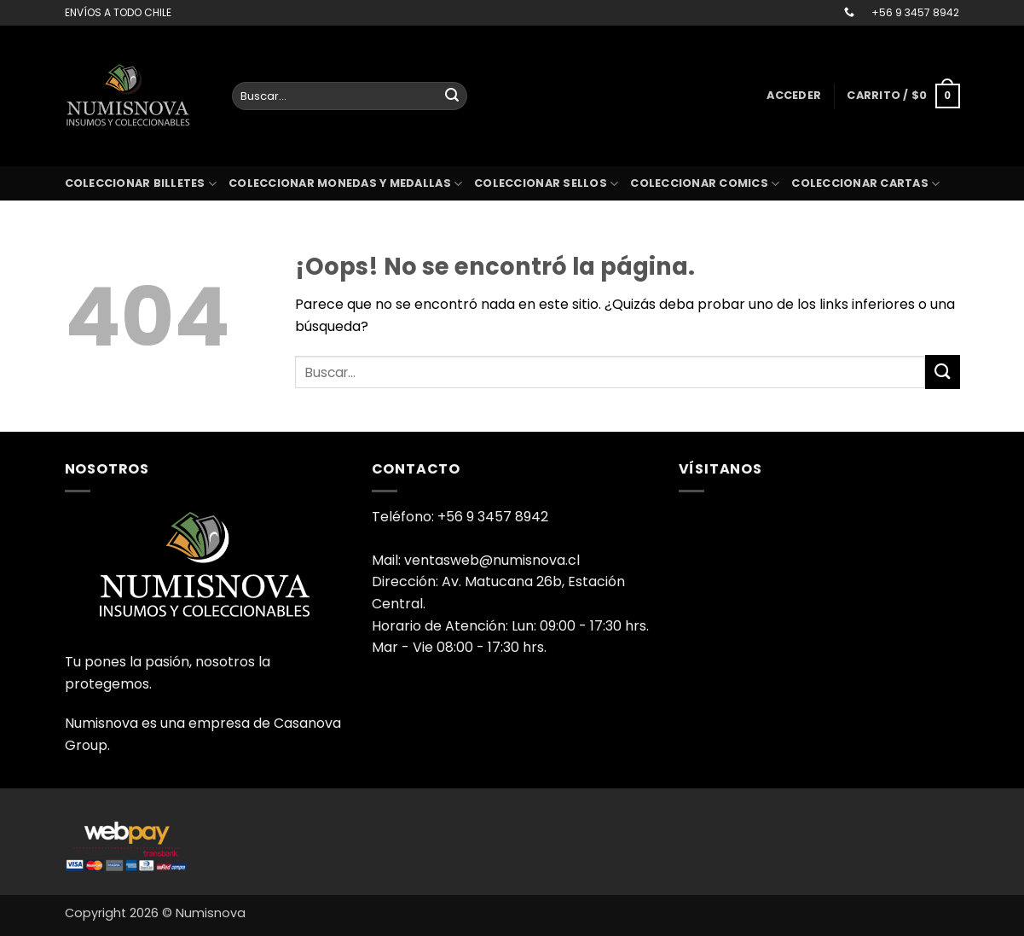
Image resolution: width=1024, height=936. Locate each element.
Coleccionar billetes (141, 184)
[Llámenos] (849, 13)
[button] (794, 95)
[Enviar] (451, 96)
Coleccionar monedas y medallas (345, 184)
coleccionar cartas (865, 184)
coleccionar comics (704, 184)
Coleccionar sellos (546, 184)
